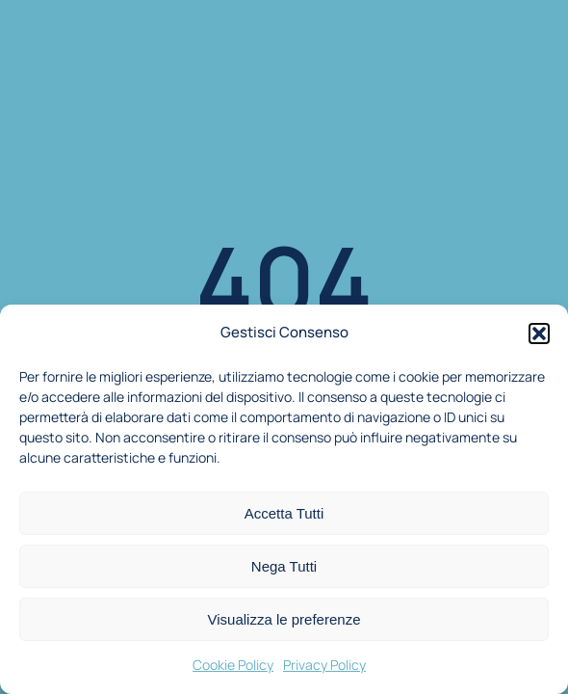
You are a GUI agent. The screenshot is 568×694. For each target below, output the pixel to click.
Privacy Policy (324, 664)
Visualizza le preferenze (284, 619)
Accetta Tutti (284, 513)
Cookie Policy (233, 664)
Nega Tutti (284, 566)
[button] (539, 333)
